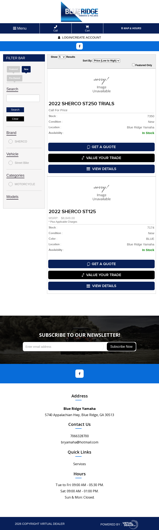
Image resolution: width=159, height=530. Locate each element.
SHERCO (17, 141)
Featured (13, 69)
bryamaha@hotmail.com (79, 440)
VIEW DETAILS (101, 168)
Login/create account (79, 37)
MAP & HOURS (131, 28)
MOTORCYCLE (21, 184)
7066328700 (79, 433)
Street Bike (18, 163)
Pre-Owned (14, 78)
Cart (87, 28)
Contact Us (79, 422)
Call (55, 28)
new (26, 69)
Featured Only (142, 65)
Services (79, 461)
